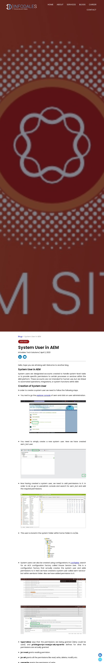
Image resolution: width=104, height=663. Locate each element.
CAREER (92, 4)
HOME (50, 4)
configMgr (75, 563)
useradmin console (47, 486)
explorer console (44, 395)
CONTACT (91, 9)
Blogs (20, 336)
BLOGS (82, 4)
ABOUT (60, 4)
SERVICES (71, 4)
